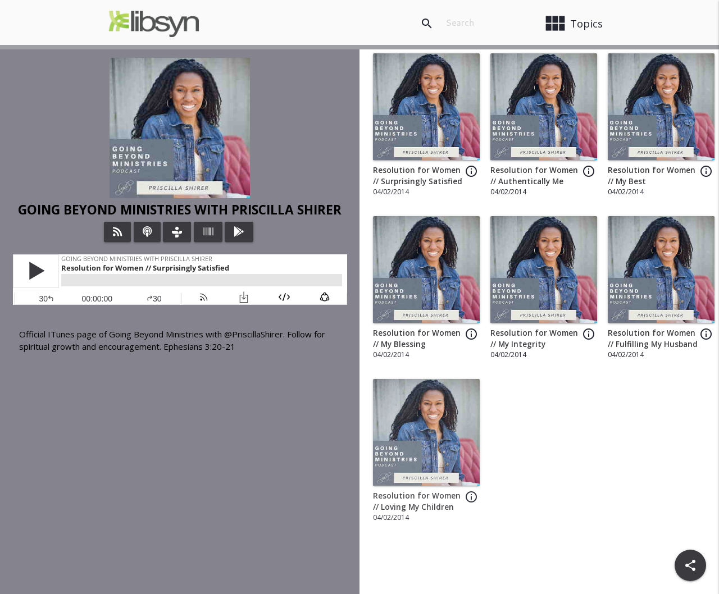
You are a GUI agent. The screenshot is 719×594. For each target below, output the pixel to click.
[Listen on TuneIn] (177, 232)
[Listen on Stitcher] (208, 232)
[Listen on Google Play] (239, 232)
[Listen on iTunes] (147, 232)
